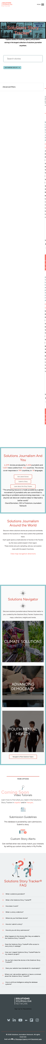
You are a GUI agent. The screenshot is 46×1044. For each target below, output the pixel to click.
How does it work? (12, 906)
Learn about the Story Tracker (23, 486)
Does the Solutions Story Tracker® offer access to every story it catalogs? (22, 945)
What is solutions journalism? (15, 894)
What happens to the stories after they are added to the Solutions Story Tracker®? (22, 937)
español (17, 802)
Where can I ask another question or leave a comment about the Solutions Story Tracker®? (23, 975)
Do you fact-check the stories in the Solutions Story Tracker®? (22, 961)
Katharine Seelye (11, 67)
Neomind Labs (36, 1039)
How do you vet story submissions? (17, 930)
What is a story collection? (15, 912)
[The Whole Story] (26, 1020)
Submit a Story (23, 481)
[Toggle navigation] (40, 4)
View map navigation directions (23, 554)
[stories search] (23, 63)
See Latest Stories (23, 476)
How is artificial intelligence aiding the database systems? (21, 983)
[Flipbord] (31, 1020)
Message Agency (21, 1039)
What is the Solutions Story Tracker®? (18, 900)
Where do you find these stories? (17, 918)
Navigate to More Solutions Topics (23, 757)
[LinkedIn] (14, 1020)
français (30, 802)
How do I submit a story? (14, 924)
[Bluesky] (8, 1018)
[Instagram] (37, 1020)
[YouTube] (20, 1020)
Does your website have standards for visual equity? (23, 968)
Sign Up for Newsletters (23, 1009)
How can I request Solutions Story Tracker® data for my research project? (22, 953)
